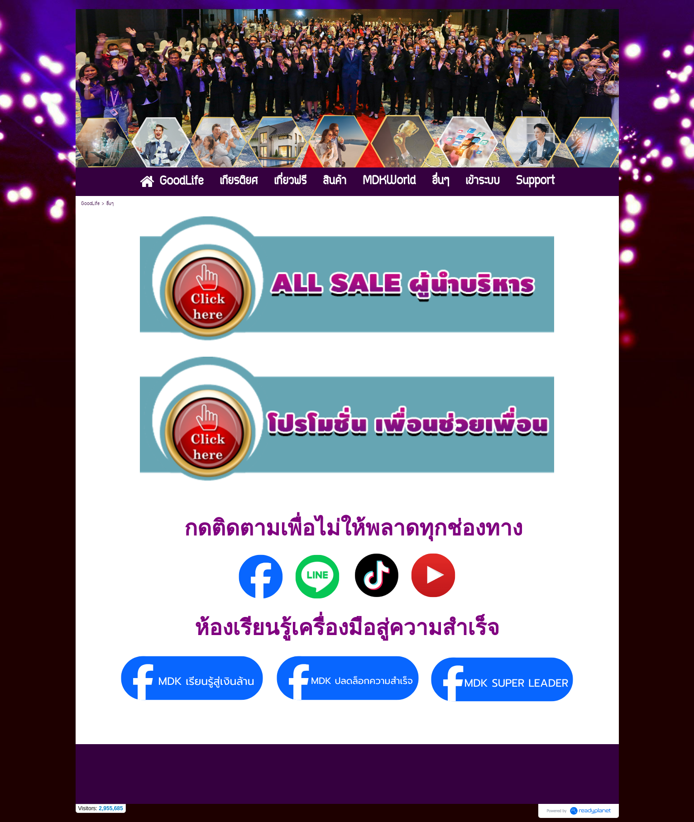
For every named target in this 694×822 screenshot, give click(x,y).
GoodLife (90, 204)
